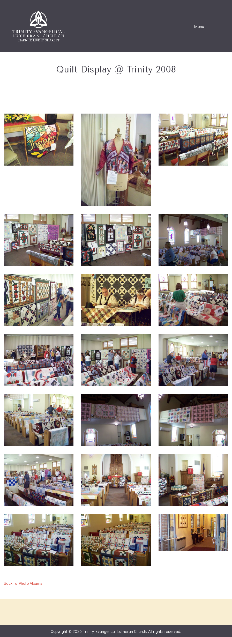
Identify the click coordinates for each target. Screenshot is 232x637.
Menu (196, 26)
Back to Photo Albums (23, 583)
